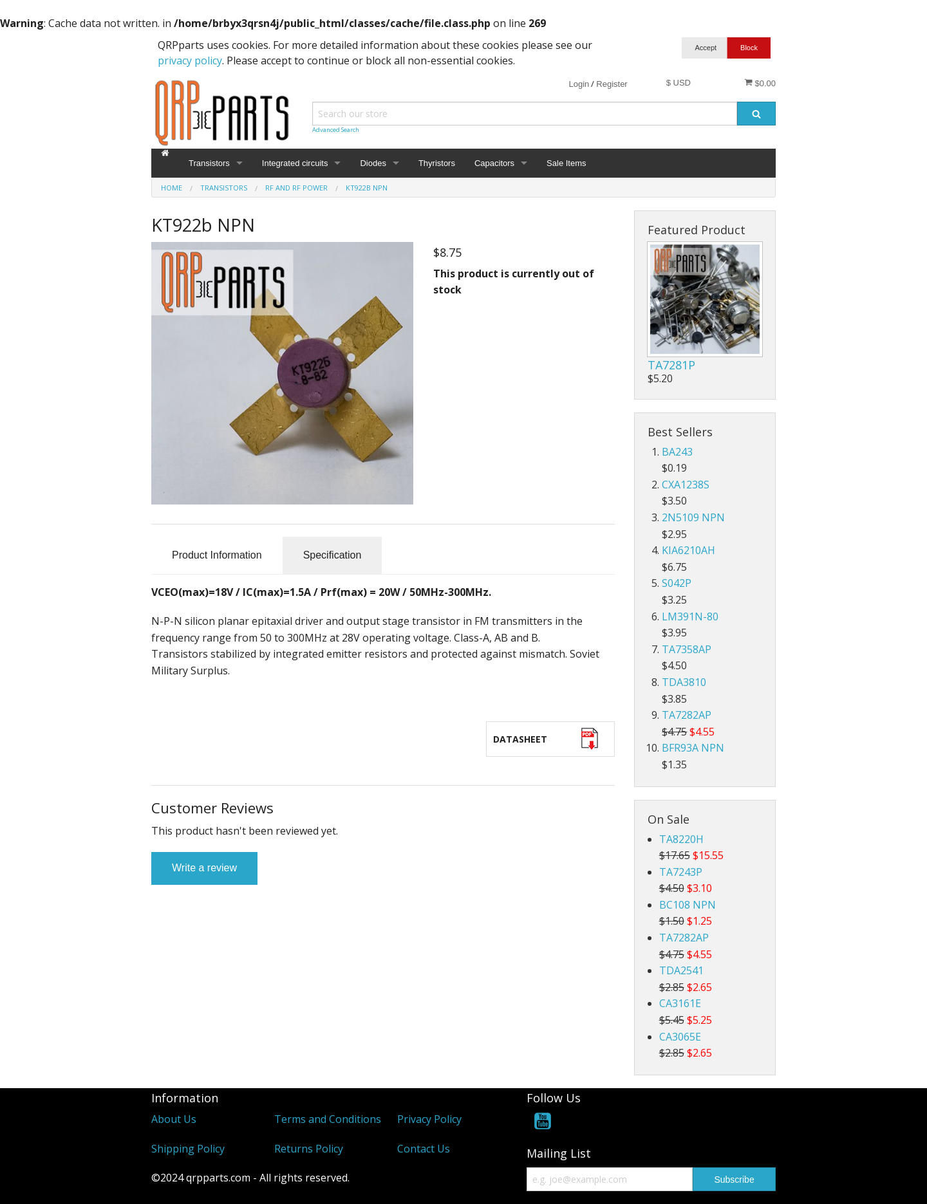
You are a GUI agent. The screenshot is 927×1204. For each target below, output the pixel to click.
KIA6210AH (688, 550)
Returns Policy (308, 1149)
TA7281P (671, 365)
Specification (332, 555)
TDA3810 (684, 682)
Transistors (209, 163)
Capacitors (494, 163)
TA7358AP (686, 649)
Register (611, 84)
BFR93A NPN (693, 748)
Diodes (373, 163)
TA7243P (680, 872)
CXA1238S (685, 484)
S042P (676, 583)
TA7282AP (686, 715)
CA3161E (680, 1003)
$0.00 (760, 83)
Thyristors (436, 163)
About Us (173, 1119)
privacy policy (190, 60)
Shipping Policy (188, 1149)
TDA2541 (681, 970)
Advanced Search (335, 129)
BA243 (677, 452)
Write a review (204, 867)
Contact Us (423, 1149)
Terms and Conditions (327, 1119)
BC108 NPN (687, 905)
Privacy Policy (429, 1119)
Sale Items (566, 163)
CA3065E (680, 1037)
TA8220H (681, 839)
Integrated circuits (295, 163)
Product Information (217, 555)
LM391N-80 (690, 616)
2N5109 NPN (693, 517)
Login (578, 84)
